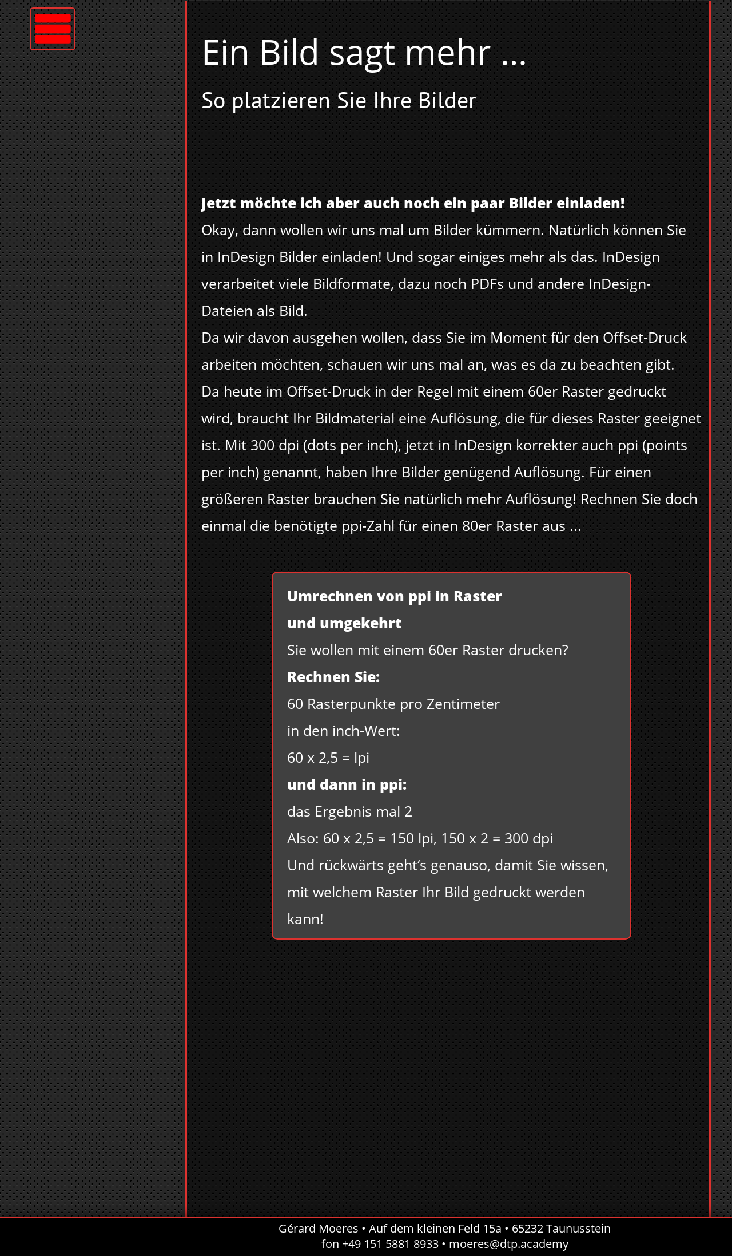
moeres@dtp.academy (508, 1243)
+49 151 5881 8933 (390, 1243)
